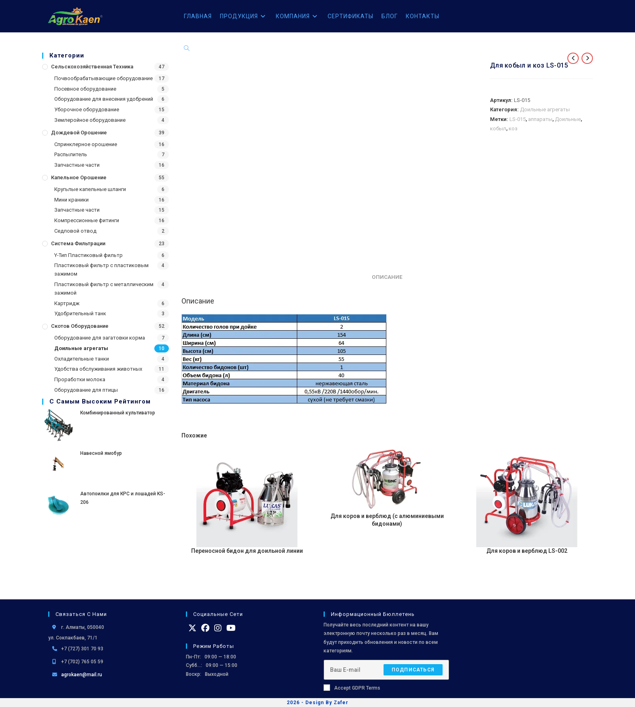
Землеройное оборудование (90, 120)
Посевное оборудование (85, 89)
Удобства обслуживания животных (98, 369)
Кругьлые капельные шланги (90, 189)
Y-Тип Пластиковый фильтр (88, 255)
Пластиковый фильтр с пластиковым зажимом (101, 269)
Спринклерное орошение (85, 144)
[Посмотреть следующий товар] (587, 58)
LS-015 (517, 119)
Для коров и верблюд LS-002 (526, 551)
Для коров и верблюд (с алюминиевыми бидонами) (387, 520)
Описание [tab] (387, 277)
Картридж (66, 303)
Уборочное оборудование (86, 109)
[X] (192, 628)
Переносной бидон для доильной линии (247, 551)
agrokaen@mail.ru (81, 674)
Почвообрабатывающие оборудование (103, 78)
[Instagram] (218, 628)
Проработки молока (79, 379)
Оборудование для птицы (86, 390)
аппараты (540, 119)
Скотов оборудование (80, 326)
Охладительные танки (81, 359)
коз (513, 128)
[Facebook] (205, 628)
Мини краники (71, 200)
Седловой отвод (75, 231)
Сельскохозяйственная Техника (92, 67)
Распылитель (70, 154)
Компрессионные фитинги (86, 220)
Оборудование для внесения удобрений (103, 99)
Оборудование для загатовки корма (99, 338)
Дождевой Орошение (79, 133)
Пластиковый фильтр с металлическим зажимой (103, 288)
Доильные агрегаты (81, 348)
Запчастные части (77, 165)
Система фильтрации (78, 243)
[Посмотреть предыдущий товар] (573, 58)
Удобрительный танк (80, 313)
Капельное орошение (79, 177)
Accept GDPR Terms (352, 687)
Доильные (568, 119)
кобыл (498, 128)
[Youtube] (231, 628)
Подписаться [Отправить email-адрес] (413, 670)
